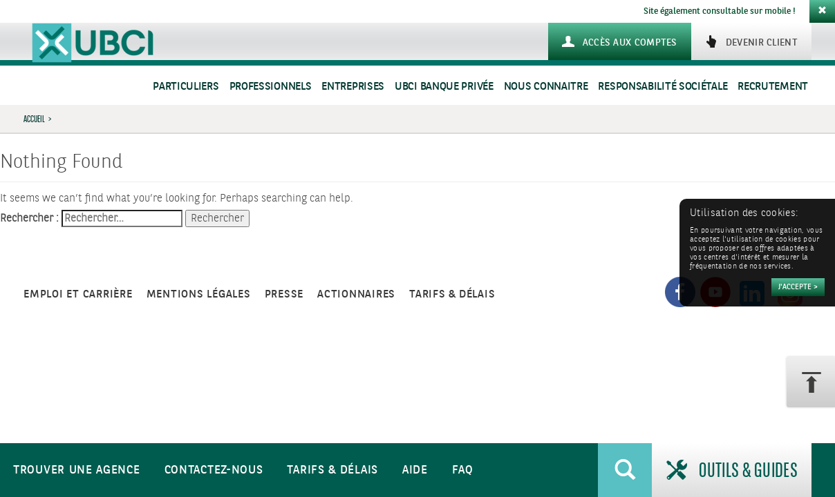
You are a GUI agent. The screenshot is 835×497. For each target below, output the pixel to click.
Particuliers (185, 86)
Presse (284, 294)
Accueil (34, 119)
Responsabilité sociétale (662, 86)
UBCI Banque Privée (444, 86)
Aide (415, 470)
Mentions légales (199, 294)
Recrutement (773, 86)
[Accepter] (798, 287)
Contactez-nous (214, 470)
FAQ (462, 470)
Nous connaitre (546, 86)
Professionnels (270, 86)
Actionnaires (356, 294)
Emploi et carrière (78, 294)
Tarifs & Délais (332, 470)
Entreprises (352, 86)
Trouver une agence (76, 470)
